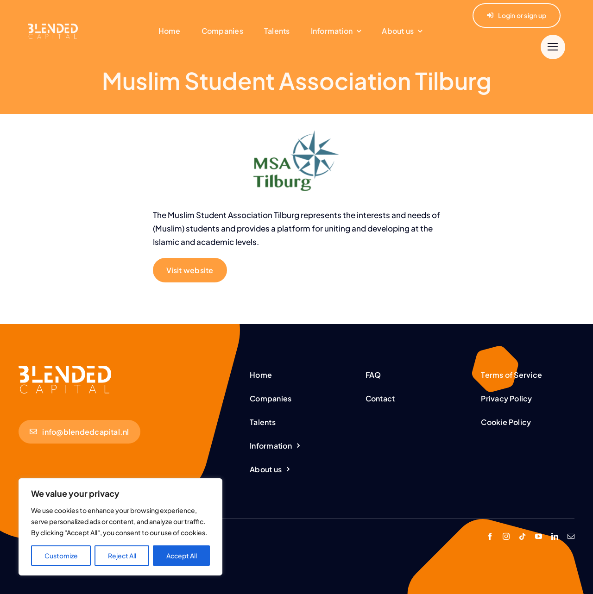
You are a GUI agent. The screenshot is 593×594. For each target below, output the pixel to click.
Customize (61, 555)
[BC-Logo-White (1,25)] (65, 369)
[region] (120, 526)
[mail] (571, 536)
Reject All (122, 555)
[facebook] (489, 536)
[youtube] (538, 536)
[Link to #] (553, 47)
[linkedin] (554, 536)
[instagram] (506, 536)
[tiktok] (522, 536)
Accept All (181, 555)
